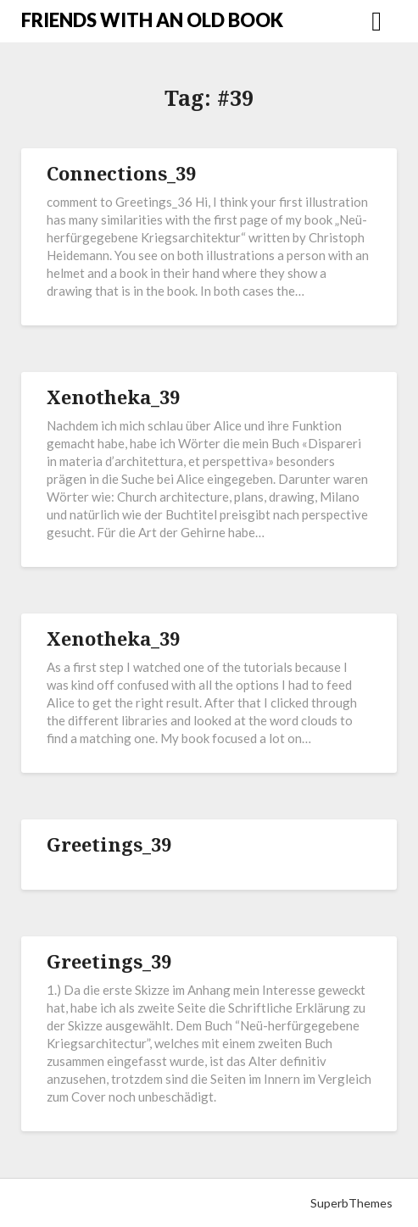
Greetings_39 (109, 844)
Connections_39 (121, 173)
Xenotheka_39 (113, 396)
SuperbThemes (351, 1203)
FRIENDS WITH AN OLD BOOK (152, 19)
